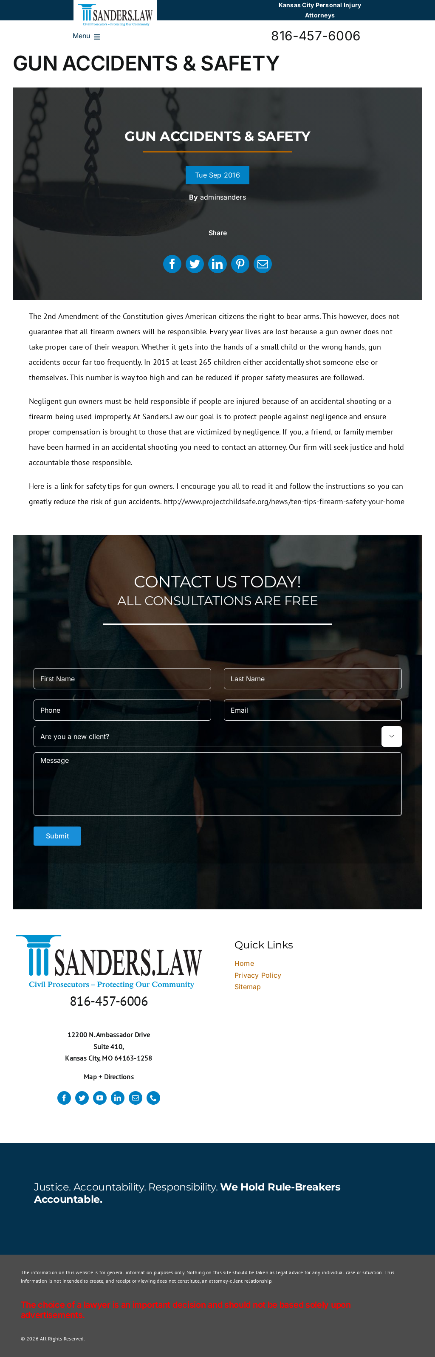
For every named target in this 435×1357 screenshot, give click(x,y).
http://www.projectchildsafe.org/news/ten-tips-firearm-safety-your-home (284, 501)
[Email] (262, 264)
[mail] (135, 1098)
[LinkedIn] (217, 264)
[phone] (153, 1098)
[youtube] (100, 1098)
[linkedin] (117, 1098)
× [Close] (404, 838)
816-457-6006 (316, 35)
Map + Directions (109, 1076)
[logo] (115, 7)
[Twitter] (195, 264)
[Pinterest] (240, 264)
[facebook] (64, 1098)
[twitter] (82, 1098)
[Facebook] (172, 264)
